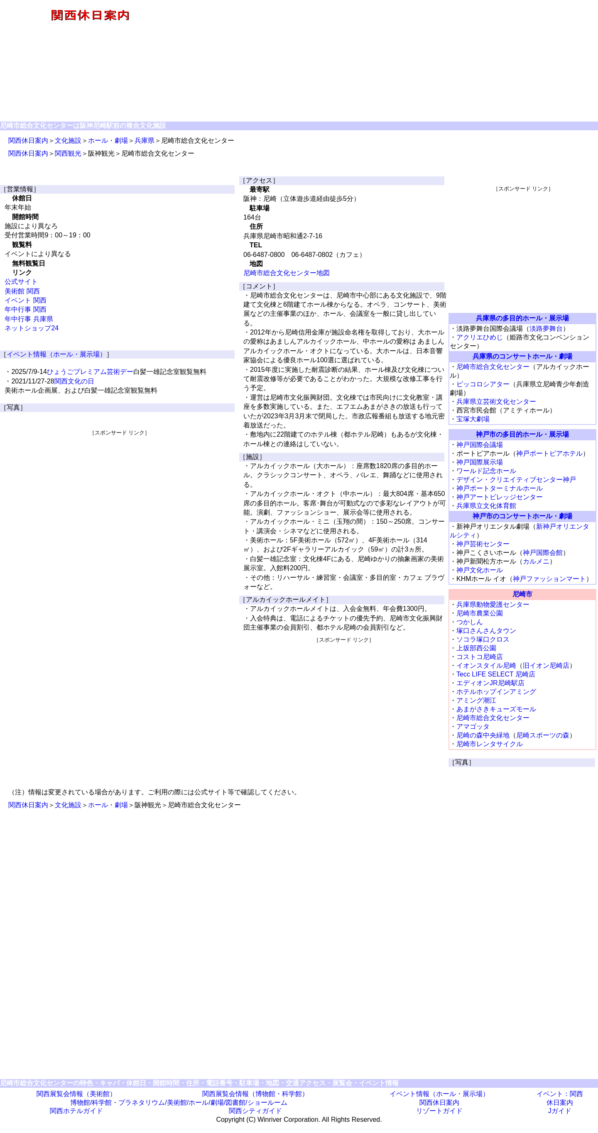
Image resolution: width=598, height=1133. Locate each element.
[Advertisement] (388, 61)
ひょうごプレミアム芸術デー (90, 371)
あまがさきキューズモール (496, 709)
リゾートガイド (439, 1110)
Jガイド (559, 1110)
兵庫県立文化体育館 (486, 505)
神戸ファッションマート (549, 578)
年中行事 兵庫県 (29, 318)
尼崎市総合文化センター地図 (286, 272)
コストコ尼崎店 (479, 656)
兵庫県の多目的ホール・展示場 (522, 318)
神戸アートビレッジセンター (499, 497)
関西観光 (68, 153)
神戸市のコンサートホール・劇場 (522, 516)
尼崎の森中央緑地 (483, 735)
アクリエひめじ (479, 337)
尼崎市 (522, 594)
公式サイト (21, 281)
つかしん (469, 621)
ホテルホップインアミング (496, 691)
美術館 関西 (22, 291)
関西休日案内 (28, 140)
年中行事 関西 (25, 309)
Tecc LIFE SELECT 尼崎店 (495, 674)
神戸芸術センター (483, 543)
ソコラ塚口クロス (483, 639)
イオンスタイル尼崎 (486, 665)
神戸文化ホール (479, 570)
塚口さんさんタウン (486, 630)
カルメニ (536, 561)
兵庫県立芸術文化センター (496, 401)
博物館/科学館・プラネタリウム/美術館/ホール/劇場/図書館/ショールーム (178, 1102)
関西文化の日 (74, 381)
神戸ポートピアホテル (549, 453)
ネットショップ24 (32, 328)
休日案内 (560, 1102)
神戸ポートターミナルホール (499, 488)
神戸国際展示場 (479, 462)
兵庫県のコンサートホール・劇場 (522, 356)
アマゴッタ (473, 726)
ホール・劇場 (108, 140)
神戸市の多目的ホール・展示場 (522, 434)
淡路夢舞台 (546, 328)
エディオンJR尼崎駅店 (490, 682)
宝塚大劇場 (473, 418)
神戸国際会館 (543, 552)
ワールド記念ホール (486, 470)
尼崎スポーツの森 (542, 735)
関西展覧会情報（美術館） (76, 1093)
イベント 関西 (25, 300)
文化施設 (68, 140)
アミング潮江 (476, 700)
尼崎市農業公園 (479, 613)
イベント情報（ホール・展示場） (56, 354)
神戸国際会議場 (479, 444)
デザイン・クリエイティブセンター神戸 (516, 479)
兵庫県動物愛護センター (492, 604)
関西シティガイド (255, 1110)
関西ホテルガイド (76, 1110)
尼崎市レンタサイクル (489, 743)
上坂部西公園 (476, 648)
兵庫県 (144, 140)
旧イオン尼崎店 (546, 665)
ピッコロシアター (483, 384)
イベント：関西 (560, 1093)
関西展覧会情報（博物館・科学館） (255, 1093)
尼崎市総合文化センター (492, 366)
